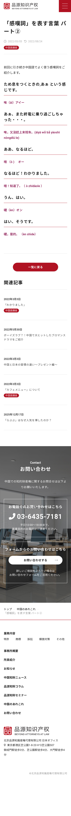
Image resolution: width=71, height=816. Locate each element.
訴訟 (30, 639)
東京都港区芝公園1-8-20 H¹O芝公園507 (29, 745)
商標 (18, 639)
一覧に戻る (35, 267)
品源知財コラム (14, 686)
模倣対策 (44, 639)
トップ (8, 609)
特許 (6, 639)
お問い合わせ (12, 713)
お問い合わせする (41, 560)
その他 (60, 639)
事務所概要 (11, 651)
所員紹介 (9, 660)
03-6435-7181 (35, 516)
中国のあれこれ (26, 609)
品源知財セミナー (15, 695)
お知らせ (9, 668)
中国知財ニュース (15, 677)
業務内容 (9, 633)
